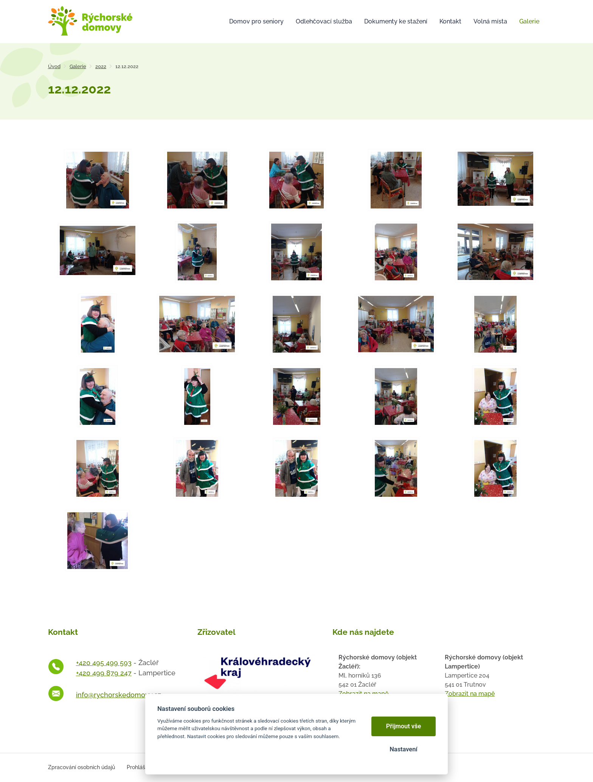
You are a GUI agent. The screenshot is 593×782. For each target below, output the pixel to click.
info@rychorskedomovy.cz (118, 695)
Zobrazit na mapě (470, 693)
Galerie (78, 66)
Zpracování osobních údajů (81, 767)
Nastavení (403, 749)
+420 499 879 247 (104, 673)
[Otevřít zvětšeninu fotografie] (97, 180)
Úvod (54, 66)
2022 (100, 66)
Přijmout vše (403, 726)
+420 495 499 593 (104, 663)
